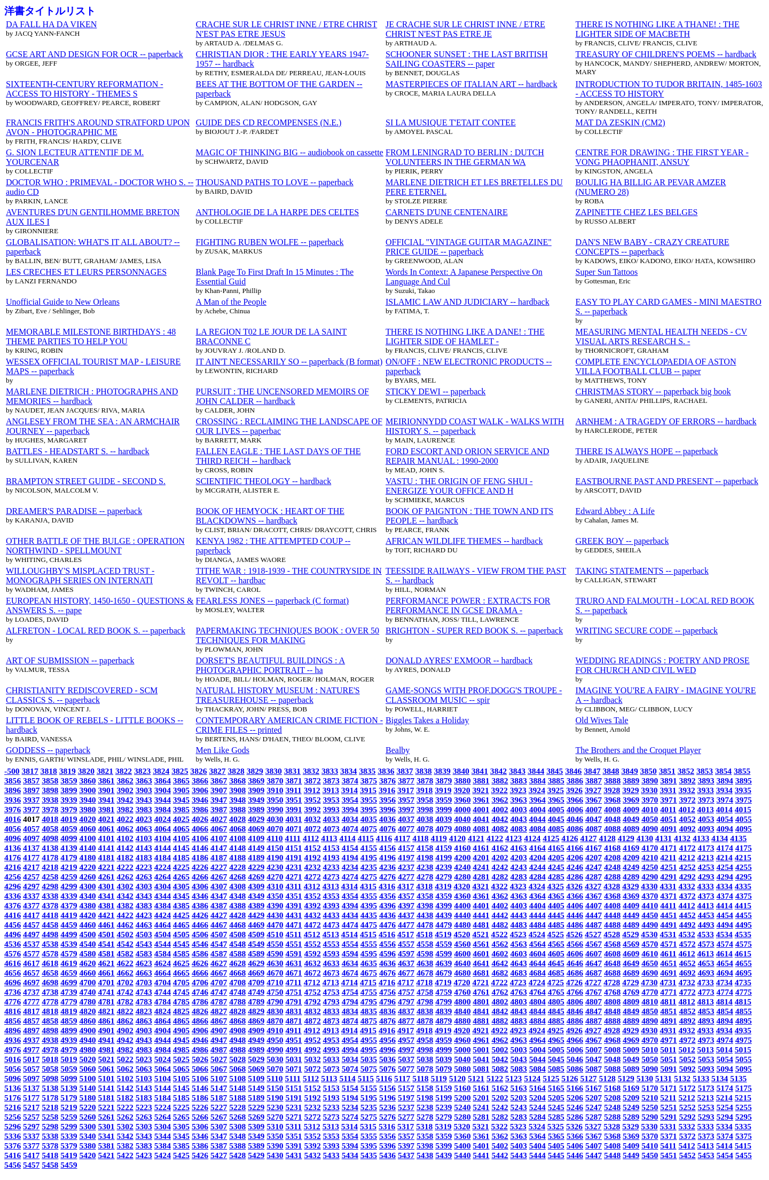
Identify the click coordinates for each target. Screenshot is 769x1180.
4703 (144, 982)
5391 (293, 1145)
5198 (425, 1097)
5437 (406, 1155)
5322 (499, 1126)
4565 (556, 943)
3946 (200, 799)
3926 (574, 790)
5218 (50, 1107)
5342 (125, 1136)
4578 (50, 953)
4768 (612, 991)
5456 (12, 1164)
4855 (743, 1011)
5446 (575, 1155)
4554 (350, 943)
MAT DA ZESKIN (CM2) (620, 122)
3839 (442, 770)
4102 (125, 838)
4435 (368, 915)
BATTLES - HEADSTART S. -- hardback (78, 451)
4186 (200, 857)
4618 (50, 963)
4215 (743, 857)
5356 (387, 1136)
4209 (631, 857)
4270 (274, 876)
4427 (218, 915)
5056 (12, 1068)
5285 (556, 1116)
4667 (218, 972)
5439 (443, 1155)
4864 (162, 1020)
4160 (462, 847)
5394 (350, 1145)
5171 (668, 1087)
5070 (274, 1068)
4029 (256, 818)
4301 (106, 886)
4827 (218, 1011)
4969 (631, 1039)
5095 (743, 1068)
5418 (50, 1155)
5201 (481, 1097)
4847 (593, 1011)
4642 (499, 963)
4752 (312, 991)
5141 (106, 1087)
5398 (425, 1145)
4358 (425, 895)
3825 (179, 770)
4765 (556, 991)
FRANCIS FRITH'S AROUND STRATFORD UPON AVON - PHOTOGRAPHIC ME (98, 127)
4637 (406, 963)
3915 (368, 790)
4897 (31, 1030)
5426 (200, 1155)
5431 (293, 1155)
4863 (144, 1020)
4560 (462, 943)
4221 (106, 867)
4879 (443, 1020)
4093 (705, 828)
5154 (350, 1087)
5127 (588, 1078)
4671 (293, 972)
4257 (31, 876)
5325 (555, 1126)
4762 (499, 991)
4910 (274, 1030)
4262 (125, 876)
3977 (31, 809)
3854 (723, 770)
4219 (68, 867)
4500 (87, 934)
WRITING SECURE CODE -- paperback (647, 630)
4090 (649, 828)
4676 (387, 972)
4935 (743, 1030)
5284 (537, 1116)
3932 (687, 790)
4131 (663, 838)
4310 (274, 886)
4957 (406, 1039)
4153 (331, 847)
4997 (406, 1049)
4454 (725, 915)
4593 (331, 953)
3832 (311, 770)
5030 (274, 1059)
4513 (331, 934)
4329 (630, 886)
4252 (687, 867)
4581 (106, 953)
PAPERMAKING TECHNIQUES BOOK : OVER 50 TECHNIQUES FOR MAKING (288, 635)
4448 (612, 915)
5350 (274, 1136)
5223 (144, 1107)
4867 (218, 1020)
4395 (368, 905)
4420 (87, 915)
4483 (519, 924)
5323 (518, 1126)
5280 (462, 1116)
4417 (31, 915)
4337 (31, 895)
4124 (532, 838)
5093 (705, 1068)
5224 (162, 1107)
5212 (687, 1097)
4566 (575, 943)
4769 (631, 991)
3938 (50, 799)
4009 (631, 809)
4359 (443, 895)
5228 (237, 1107)
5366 (575, 1136)
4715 (368, 982)
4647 (593, 963)
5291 (668, 1116)
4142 (125, 847)
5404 (537, 1145)
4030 (274, 818)
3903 (144, 790)
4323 (518, 886)
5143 (144, 1087)
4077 (406, 828)
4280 (462, 876)
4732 (687, 982)
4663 (144, 972)
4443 (519, 915)
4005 (556, 809)
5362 (499, 1136)
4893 (705, 1020)
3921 (480, 790)
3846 (573, 770)
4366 (575, 895)
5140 (87, 1087)
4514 (349, 934)
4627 (218, 963)
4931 (668, 1030)
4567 (593, 943)
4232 (312, 867)
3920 (461, 790)
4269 (256, 876)
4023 (144, 818)
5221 (106, 1107)
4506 (200, 934)
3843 (517, 770)
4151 (293, 847)
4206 (575, 857)
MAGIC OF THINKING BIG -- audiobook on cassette (289, 152)
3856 (12, 780)
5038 (425, 1059)
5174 (725, 1087)
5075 (368, 1068)
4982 (125, 1049)
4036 (387, 818)
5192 (312, 1097)
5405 (556, 1145)
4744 (162, 991)
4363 (519, 895)
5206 (575, 1097)
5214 (724, 1097)
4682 (499, 972)
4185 (181, 857)
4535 (743, 934)
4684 (537, 972)
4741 (106, 991)
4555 (368, 943)
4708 (237, 982)
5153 (331, 1087)
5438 (425, 1155)
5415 (743, 1145)
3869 (256, 780)
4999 (443, 1049)
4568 (612, 943)
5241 (481, 1107)
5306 (200, 1126)
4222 (125, 867)
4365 (556, 895)
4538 (50, 943)
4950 (274, 1039)
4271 (293, 876)
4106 (200, 838)
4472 (312, 924)
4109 (256, 838)
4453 (705, 915)
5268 (237, 1116)
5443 (519, 1155)
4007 (593, 809)
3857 (31, 780)
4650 (649, 963)
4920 (461, 1030)
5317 (405, 1126)
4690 (649, 972)
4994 (350, 1049)
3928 (611, 790)
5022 (125, 1059)
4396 (387, 905)
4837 (406, 1011)
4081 (481, 828)
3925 (555, 790)
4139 (68, 847)
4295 (743, 876)
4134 (719, 838)
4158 (425, 847)
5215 (743, 1097)
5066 (200, 1068)
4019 (68, 818)
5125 (551, 1078)
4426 (200, 915)
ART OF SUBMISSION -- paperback (70, 660)
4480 (462, 924)
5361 (481, 1136)
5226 (200, 1107)
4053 (705, 818)
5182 (125, 1097)
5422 (125, 1155)
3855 (742, 770)
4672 (312, 972)
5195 (368, 1097)
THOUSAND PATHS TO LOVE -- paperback (275, 182)
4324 (537, 886)
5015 (743, 1049)
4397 (406, 905)
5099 (68, 1078)
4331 (668, 886)
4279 (443, 876)
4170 (649, 847)
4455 (743, 915)
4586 (200, 953)
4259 (68, 876)
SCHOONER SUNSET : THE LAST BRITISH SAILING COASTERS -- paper (467, 59)
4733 (705, 982)
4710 (274, 982)
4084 (537, 828)
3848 (610, 770)
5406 (575, 1145)
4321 (480, 886)
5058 (50, 1068)
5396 (387, 1145)
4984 (162, 1049)
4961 (481, 1039)
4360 (462, 895)
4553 (331, 943)
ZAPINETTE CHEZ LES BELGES (637, 212)
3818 (49, 770)
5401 (481, 1145)
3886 (575, 780)
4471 (293, 924)
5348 (237, 1136)
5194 (350, 1097)
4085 (556, 828)
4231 (293, 867)
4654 (725, 963)
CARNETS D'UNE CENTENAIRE (447, 212)
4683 (519, 972)
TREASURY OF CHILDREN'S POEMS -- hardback (666, 54)
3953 (331, 799)
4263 (144, 876)
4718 (424, 982)
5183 (144, 1097)
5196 (387, 1097)
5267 (218, 1116)
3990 (274, 809)
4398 (425, 905)
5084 (537, 1068)
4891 (668, 1020)
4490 (649, 924)
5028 (237, 1059)
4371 (668, 895)
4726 (574, 982)
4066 (200, 828)
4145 (181, 847)
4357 (406, 895)
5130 (645, 1078)
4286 (575, 876)
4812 (687, 1001)
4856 (12, 1020)
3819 (67, 770)
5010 (649, 1049)
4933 (705, 1030)
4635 (368, 963)
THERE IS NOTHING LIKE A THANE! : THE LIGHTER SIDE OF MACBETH (658, 29)
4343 (144, 895)
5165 (556, 1087)
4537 (31, 943)
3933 (705, 790)
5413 (705, 1145)
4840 (462, 1011)
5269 (256, 1116)
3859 (68, 780)
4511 (293, 934)
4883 (519, 1020)
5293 (705, 1116)
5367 (593, 1136)
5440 (462, 1155)
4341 (106, 895)
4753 (331, 991)
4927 (593, 1030)
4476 (387, 924)
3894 (725, 780)
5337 (31, 1136)
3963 (519, 799)
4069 (256, 828)
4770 (649, 991)
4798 (425, 1001)
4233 (331, 867)
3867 (218, 780)
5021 (106, 1059)
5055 (743, 1059)
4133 (701, 838)
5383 (144, 1145)
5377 (31, 1145)
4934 (724, 1030)
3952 (312, 799)
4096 (12, 838)
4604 (537, 953)
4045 (556, 818)
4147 (218, 847)
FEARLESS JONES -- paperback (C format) (272, 600)
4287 (593, 876)
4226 (200, 867)
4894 (725, 1020)
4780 (87, 1001)
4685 (556, 972)
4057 (31, 828)
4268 (237, 876)
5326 (574, 1126)
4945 (181, 1039)
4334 (724, 886)
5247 (593, 1107)
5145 (181, 1087)
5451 (668, 1155)
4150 (274, 847)
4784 (162, 1001)
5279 (443, 1116)
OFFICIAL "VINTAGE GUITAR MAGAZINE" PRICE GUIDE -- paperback (469, 246)
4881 (481, 1020)
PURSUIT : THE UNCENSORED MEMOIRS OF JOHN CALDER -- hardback (282, 396)
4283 (519, 876)
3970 (649, 799)
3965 (556, 799)
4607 (593, 953)
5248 (612, 1107)
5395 (368, 1145)
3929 (630, 790)
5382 (125, 1145)
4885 (556, 1020)
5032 (312, 1059)
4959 (443, 1039)
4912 (312, 1030)
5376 (12, 1145)
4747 (218, 991)
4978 (50, 1049)
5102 (125, 1078)
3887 (593, 780)
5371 (668, 1136)
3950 (274, 799)
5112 (311, 1078)
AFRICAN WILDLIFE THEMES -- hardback (464, 540)
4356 (387, 895)
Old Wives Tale (602, 720)
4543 (144, 943)
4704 (162, 982)
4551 (293, 943)
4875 (368, 1020)
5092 (687, 1068)
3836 (386, 770)
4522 (499, 934)
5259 (68, 1116)
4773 (705, 991)
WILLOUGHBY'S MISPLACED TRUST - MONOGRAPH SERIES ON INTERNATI (80, 575)
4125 (551, 838)
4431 (293, 915)
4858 (50, 1020)
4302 (125, 886)
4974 (725, 1039)
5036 (387, 1059)
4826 (200, 1011)
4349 (256, 895)
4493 (705, 924)
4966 (575, 1039)
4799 (443, 1001)
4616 (12, 963)
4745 (181, 991)
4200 (462, 857)
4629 (256, 963)
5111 (293, 1078)
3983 (144, 809)
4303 (144, 886)
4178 (50, 857)
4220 (87, 867)
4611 (668, 953)
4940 (87, 1039)
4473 (331, 924)
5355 (368, 1136)
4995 (368, 1049)
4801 (481, 1001)
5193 (331, 1097)
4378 (50, 905)
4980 (87, 1049)
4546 (200, 943)
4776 (12, 1001)
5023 (144, 1059)
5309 (256, 1126)
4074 (350, 828)
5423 (144, 1155)
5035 (368, 1059)
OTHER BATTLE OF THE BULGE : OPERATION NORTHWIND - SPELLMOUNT (95, 545)
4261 (106, 876)
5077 (406, 1068)
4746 (200, 991)
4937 (31, 1039)
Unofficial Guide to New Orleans (63, 301)
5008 (612, 1049)
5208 (612, 1097)
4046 (575, 818)
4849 (631, 1011)
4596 (387, 953)
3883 (519, 780)
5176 (12, 1097)
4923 (518, 1030)
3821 (105, 770)
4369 (631, 895)
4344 (162, 895)
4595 (368, 953)
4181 (106, 857)
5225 (181, 1107)
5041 (481, 1059)
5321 (480, 1126)
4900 (87, 1030)
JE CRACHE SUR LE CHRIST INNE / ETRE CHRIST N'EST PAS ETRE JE (465, 29)
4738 (50, 991)
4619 (68, 963)
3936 (12, 799)
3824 (161, 770)
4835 (368, 1011)
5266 (200, 1116)
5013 (705, 1049)
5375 (743, 1136)
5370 (649, 1136)
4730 (649, 982)
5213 (705, 1097)
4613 (705, 953)
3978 (50, 809)
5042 (499, 1059)
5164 (537, 1087)
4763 (519, 991)
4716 (387, 982)
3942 (125, 799)
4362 (499, 895)
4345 (181, 895)
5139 (68, 1087)
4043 (519, 818)
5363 (519, 1136)
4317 (405, 886)
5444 (537, 1155)
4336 (12, 895)
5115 (366, 1078)
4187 (218, 857)
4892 (687, 1020)
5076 (387, 1068)
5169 (631, 1087)
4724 (537, 982)
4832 (312, 1011)
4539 (68, 943)
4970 (649, 1039)
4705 (181, 982)
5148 (237, 1087)
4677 (406, 972)
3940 (87, 799)
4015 (743, 809)
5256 (12, 1116)
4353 (331, 895)
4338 (50, 895)
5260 (87, 1116)
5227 (218, 1107)
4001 (481, 809)
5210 (649, 1097)
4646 (575, 963)
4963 (519, 1039)
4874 (350, 1020)
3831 (292, 770)
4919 (443, 1030)
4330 (649, 886)
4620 (87, 963)
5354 (350, 1136)
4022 (125, 818)
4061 (106, 828)
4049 (631, 818)
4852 (687, 1011)
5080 (462, 1068)
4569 (631, 943)
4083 (519, 828)
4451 (668, 915)
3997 (406, 809)
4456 (12, 924)
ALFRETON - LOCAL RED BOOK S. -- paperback (95, 630)
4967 (593, 1039)
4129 (626, 838)
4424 (162, 915)
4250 (649, 867)
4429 (256, 915)
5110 (274, 1078)
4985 (181, 1049)
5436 (387, 1155)
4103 (144, 838)
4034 (350, 818)
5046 (575, 1059)
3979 (68, 809)
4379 (68, 905)
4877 (406, 1020)
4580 (87, 953)
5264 (162, 1116)
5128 (607, 1078)
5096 (12, 1078)
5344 (162, 1136)
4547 (218, 943)
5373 (705, 1136)
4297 (31, 886)
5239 (443, 1107)
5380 (87, 1145)
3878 (425, 780)
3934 (724, 790)
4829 (256, 1011)
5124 (532, 1078)
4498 (50, 934)
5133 (701, 1078)
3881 (481, 780)
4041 (481, 818)
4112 (311, 838)
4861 (106, 1020)
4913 (331, 1030)
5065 (181, 1068)
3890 (649, 780)
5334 (724, 1126)
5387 (218, 1145)
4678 (425, 972)
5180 (87, 1097)
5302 (125, 1126)
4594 (350, 953)
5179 (68, 1097)
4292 (687, 876)
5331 (668, 1126)
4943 (144, 1039)
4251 (668, 867)
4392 (312, 905)
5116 (384, 1078)
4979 (68, 1049)
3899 (68, 790)
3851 (667, 770)
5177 (31, 1097)
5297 (31, 1126)
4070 (274, 828)
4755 (368, 991)
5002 (499, 1049)
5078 (425, 1068)
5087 (593, 1068)
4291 (668, 876)
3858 (50, 780)
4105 (181, 838)
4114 (347, 838)
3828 (236, 770)
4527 (593, 934)
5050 (649, 1059)
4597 (406, 953)
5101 (106, 1078)
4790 (274, 1001)
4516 (387, 934)
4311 (293, 886)
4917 (405, 1030)
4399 (443, 905)
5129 (626, 1078)
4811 (668, 1001)
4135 (738, 838)
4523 (518, 934)
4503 (144, 934)
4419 (68, 915)
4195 (368, 857)
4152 (312, 847)
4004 (537, 809)
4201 (481, 857)
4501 (106, 934)
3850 (648, 770)
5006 (575, 1049)
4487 (593, 924)
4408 (612, 905)
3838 (423, 770)
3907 (218, 790)
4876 (387, 1020)
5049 (631, 1059)
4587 (218, 953)
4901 (106, 1030)
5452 (687, 1155)
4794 (350, 1001)
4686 (575, 972)
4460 (87, 924)
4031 (293, 818)
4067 (218, 828)
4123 (513, 838)
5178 (50, 1097)
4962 (499, 1039)
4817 (31, 1011)
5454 (725, 1155)
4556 (387, 943)
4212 (687, 857)
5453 (705, 1155)
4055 (743, 818)
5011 (668, 1049)
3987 (218, 809)
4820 (87, 1011)
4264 (162, 876)
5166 (575, 1087)
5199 (443, 1097)
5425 (181, 1155)
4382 (125, 905)
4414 (724, 905)
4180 (87, 857)
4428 (237, 915)
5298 (50, 1126)
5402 (499, 1145)
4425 (181, 915)
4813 (705, 1001)
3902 (125, 790)
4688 (612, 972)
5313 (331, 1126)
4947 (218, 1039)
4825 (181, 1011)
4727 (593, 982)
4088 (612, 828)
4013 (705, 809)
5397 (406, 1145)
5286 (575, 1116)
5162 (499, 1087)
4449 (631, 915)
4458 (50, 924)
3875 (368, 780)
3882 (499, 780)
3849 (630, 770)
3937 (31, 799)
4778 (50, 1001)
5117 (402, 1078)
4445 (556, 915)
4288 (612, 876)
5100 (87, 1078)
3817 (30, 770)
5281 (481, 1116)
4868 (237, 1020)
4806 (575, 1001)
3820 (86, 770)
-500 (12, 770)
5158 (425, 1087)
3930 (649, 790)
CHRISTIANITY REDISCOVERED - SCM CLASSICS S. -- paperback (82, 695)
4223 (144, 867)
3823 (142, 770)
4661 (106, 972)
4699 (68, 982)
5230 (274, 1107)
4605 (556, 953)
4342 (125, 895)
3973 (705, 799)
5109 (256, 1078)
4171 (668, 847)
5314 (349, 1126)
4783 (144, 1001)
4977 (31, 1049)
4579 (68, 953)
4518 (424, 934)
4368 (612, 895)
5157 (406, 1087)
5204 (537, 1097)
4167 (593, 847)
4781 (106, 1001)
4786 (200, 1001)
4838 (425, 1011)
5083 (519, 1068)
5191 (293, 1097)
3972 (687, 799)
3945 (181, 799)
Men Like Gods (222, 750)
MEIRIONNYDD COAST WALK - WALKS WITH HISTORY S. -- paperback (475, 426)
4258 (50, 876)
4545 (181, 943)
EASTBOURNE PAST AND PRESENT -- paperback (667, 481)
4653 (705, 963)
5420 (87, 1155)
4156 (387, 847)
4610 (649, 953)
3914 (349, 790)
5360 (462, 1136)
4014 (724, 809)
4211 (668, 857)
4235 (368, 867)
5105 (181, 1078)
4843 (519, 1011)
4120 (457, 838)
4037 (406, 818)
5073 (331, 1068)
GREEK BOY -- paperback (622, 540)
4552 (312, 943)
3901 (106, 790)
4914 (349, 1030)
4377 (31, 905)
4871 (293, 1020)
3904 (162, 790)
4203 (519, 857)
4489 (631, 924)
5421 (106, 1155)
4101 (106, 838)
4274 (350, 876)
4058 (50, 828)
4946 (200, 1039)
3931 (668, 790)
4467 (218, 924)
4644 (537, 963)
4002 (499, 809)
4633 (331, 963)
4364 (537, 895)
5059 (68, 1068)
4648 (612, 963)
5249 (631, 1107)
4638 (425, 963)
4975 (743, 1039)
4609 (631, 953)
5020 (87, 1059)
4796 (387, 1001)
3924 (537, 790)
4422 (125, 915)
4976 (12, 1049)
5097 (31, 1078)
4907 (218, 1030)
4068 (237, 828)
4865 (181, 1020)
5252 (687, 1107)
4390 (274, 905)
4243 (519, 867)
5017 (31, 1059)
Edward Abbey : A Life (615, 511)
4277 (406, 876)
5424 (162, 1155)
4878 (425, 1020)
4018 (50, 818)
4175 (743, 847)
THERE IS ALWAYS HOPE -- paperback (647, 451)
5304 (162, 1126)
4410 (649, 905)
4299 (68, 886)
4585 (181, 953)
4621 (106, 963)
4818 (50, 1011)
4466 (200, 924)
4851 (668, 1011)
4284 (537, 876)
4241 (481, 867)
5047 (593, 1059)
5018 (50, 1059)
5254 (725, 1107)
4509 (256, 934)
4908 (237, 1030)
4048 (612, 818)
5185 (181, 1097)
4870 (274, 1020)
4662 (125, 972)
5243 (519, 1107)
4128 (607, 838)
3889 (631, 780)
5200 (462, 1097)
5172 (687, 1087)
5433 (331, 1155)
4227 (218, 867)
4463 (144, 924)
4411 (668, 905)
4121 (476, 838)
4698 (50, 982)
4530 (649, 934)
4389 (256, 905)
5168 (612, 1087)
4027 (218, 818)
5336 (12, 1136)
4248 (612, 867)
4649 (631, 963)
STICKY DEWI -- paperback (435, 391)
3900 (87, 790)
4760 (462, 991)
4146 (200, 847)
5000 (462, 1049)
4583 (144, 953)
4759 (443, 991)
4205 (556, 857)
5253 (705, 1107)
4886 (575, 1020)
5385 (181, 1145)
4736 (12, 991)
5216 (12, 1107)
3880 (462, 780)
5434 (350, 1155)
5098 (50, 1078)
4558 (425, 943)
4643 (519, 963)
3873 (331, 780)
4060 (87, 828)
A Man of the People (231, 301)
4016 (12, 818)
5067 (218, 1068)
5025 (181, 1059)
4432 (312, 915)
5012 (687, 1049)
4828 (237, 1011)
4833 (331, 1011)
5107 (218, 1078)
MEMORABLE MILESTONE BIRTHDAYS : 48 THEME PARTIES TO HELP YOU (91, 336)
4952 (312, 1039)
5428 (237, 1155)
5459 (68, 1164)
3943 (144, 799)
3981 (106, 809)
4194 (350, 857)
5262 (125, 1116)
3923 (518, 790)
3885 (556, 780)
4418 (50, 915)
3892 (687, 780)
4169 (631, 847)
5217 (31, 1107)
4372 (687, 895)
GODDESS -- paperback (48, 750)
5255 (743, 1107)
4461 (106, 924)
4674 (350, 972)
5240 (462, 1107)
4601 (481, 953)
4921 (480, 1030)
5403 (519, 1145)
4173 (705, 847)
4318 (424, 886)
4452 (687, 915)
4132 (682, 838)
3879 (443, 780)
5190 (274, 1097)
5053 (705, 1059)
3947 (218, 799)
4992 (312, 1049)
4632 (312, 963)
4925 (555, 1030)
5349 (256, 1136)
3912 (312, 790)
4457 (31, 924)
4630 (274, 963)
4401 (481, 905)
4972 (687, 1039)
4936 (12, 1039)
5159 (443, 1087)
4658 (50, 972)
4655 (743, 963)
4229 (256, 867)
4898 (50, 1030)
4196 (387, 857)
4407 (593, 905)
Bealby (398, 750)
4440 (462, 915)
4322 (499, 886)
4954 (350, 1039)
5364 (537, 1136)
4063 (144, 828)
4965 (556, 1039)
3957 (406, 799)
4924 (537, 1030)
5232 (312, 1107)
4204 (537, 857)
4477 (406, 924)
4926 (574, 1030)
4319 (443, 886)
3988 (237, 809)
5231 (293, 1107)
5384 (162, 1145)
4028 (237, 818)
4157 (406, 847)
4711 (293, 982)
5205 (556, 1097)
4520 (461, 934)
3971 (668, 799)
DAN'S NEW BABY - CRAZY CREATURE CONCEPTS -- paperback (652, 246)
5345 (181, 1136)
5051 (668, 1059)
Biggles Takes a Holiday (427, 720)
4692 (687, 972)
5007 (593, 1049)
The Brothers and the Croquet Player (638, 750)
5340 (87, 1136)
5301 (106, 1126)
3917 (405, 790)
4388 (237, 905)
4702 (125, 982)
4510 (274, 934)
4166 (575, 847)
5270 (274, 1116)
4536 (12, 943)
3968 (612, 799)
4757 (406, 991)
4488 (612, 924)
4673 (331, 972)
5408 (612, 1145)
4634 (350, 963)
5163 (519, 1087)
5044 (537, 1059)
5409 (631, 1145)
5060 (87, 1068)
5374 (725, 1136)
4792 (312, 1001)
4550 (274, 943)
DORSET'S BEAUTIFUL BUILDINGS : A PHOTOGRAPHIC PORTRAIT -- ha (271, 665)
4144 (162, 847)
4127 (588, 838)
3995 (368, 809)
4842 (499, 1011)
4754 (350, 991)
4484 (537, 924)
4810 (649, 1001)
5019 (68, 1059)
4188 (237, 857)
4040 (462, 818)
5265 (181, 1116)
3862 (125, 780)
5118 (420, 1078)
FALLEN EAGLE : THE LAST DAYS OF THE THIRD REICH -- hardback (278, 456)
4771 (668, 991)
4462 (125, 924)
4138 (50, 847)
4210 (649, 857)
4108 (237, 838)
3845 (554, 770)
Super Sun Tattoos (607, 271)
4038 (425, 818)
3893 (705, 780)
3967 (593, 799)
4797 (406, 1001)
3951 (293, 799)
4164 (537, 847)
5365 (556, 1136)
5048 (612, 1059)
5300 (87, 1126)
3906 (200, 790)
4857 (31, 1020)
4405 (556, 905)
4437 (406, 915)
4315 (368, 886)
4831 (293, 1011)
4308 (237, 886)
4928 (611, 1030)
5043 (519, 1059)
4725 (555, 982)
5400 (462, 1145)
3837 (404, 770)
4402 (499, 905)
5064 (162, 1068)
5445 (556, 1155)
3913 (331, 790)
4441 (481, 915)
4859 (68, 1020)
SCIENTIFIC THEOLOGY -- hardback (264, 481)
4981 (106, 1049)
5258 (50, 1116)
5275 (368, 1116)
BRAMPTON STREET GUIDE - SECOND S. (86, 481)
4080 (462, 828)
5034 (350, 1059)
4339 (68, 895)
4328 (611, 886)
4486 (575, 924)
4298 (50, 886)
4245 (556, 867)
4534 (724, 934)
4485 (556, 924)
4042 (499, 818)
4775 (743, 991)
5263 (144, 1116)
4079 (443, 828)
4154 (350, 847)
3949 (256, 799)
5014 (724, 1049)
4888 (612, 1020)
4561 (481, 943)
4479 (443, 924)
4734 (724, 982)
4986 (200, 1049)
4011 (668, 809)
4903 (144, 1030)
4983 (144, 1049)
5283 (519, 1116)
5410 (649, 1145)
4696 (12, 982)
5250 (649, 1107)
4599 (443, 953)
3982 (125, 809)
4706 (200, 982)
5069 (256, 1068)
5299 (68, 1126)
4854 (725, 1011)
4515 (368, 934)
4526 (574, 934)
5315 (368, 1126)
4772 (687, 991)
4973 (705, 1039)
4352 (312, 895)
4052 (687, 818)
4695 (743, 972)
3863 (144, 780)
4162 (499, 847)
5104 (162, 1078)
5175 (743, 1087)
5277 (406, 1116)
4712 (312, 982)
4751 (293, 991)
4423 (144, 915)
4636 (387, 963)
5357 (406, 1136)
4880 (462, 1020)
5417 (31, 1155)
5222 (125, 1107)
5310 (274, 1126)
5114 (347, 1078)
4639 (443, 963)
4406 (575, 905)
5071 (293, 1068)
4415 (743, 905)
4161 (481, 847)
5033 (331, 1059)
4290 (649, 876)
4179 (68, 857)
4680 (462, 972)
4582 (125, 953)
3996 (387, 809)
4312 (312, 886)
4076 (387, 828)
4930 (649, 1030)
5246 (575, 1107)
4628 (237, 963)
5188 (237, 1097)
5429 (256, 1155)
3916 (387, 790)
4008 (612, 809)
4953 (331, 1039)
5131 (663, 1078)
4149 (256, 847)
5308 (237, 1126)
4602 (499, 953)
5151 (293, 1087)
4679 (443, 972)
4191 (293, 857)
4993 (331, 1049)
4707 (218, 982)
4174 (725, 847)
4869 (256, 1020)
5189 (256, 1097)
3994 (350, 809)
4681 (481, 972)
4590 (274, 953)
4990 (274, 1049)
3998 (425, 809)
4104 (162, 838)
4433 (331, 915)
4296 (12, 886)
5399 (443, 1145)
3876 (387, 780)
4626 (200, 963)
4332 (687, 886)
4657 (31, 972)
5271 (293, 1116)
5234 (350, 1107)
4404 (537, 905)
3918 (424, 790)
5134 (719, 1078)
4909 (256, 1030)
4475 (368, 924)
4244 (537, 867)
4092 (687, 828)
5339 (68, 1136)
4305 (181, 886)
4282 (499, 876)
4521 (480, 934)
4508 (237, 934)
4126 (569, 838)
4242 (499, 867)
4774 (725, 991)
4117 (402, 838)
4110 (274, 838)
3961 (481, 799)
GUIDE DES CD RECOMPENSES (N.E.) (269, 122)
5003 (519, 1049)
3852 (686, 770)
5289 (631, 1116)
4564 (537, 943)
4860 (87, 1020)
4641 (481, 963)
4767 (593, 991)
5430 (274, 1155)
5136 (12, 1087)
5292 (687, 1116)
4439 (443, 915)
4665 (181, 972)
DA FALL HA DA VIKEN (51, 24)
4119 (439, 838)
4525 (555, 934)
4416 (12, 915)
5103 (144, 1078)
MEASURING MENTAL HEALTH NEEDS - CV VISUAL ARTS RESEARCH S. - (662, 336)
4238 (425, 867)
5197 (406, 1097)
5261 (106, 1116)
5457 (31, 1164)
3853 (704, 770)
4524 (537, 934)
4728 (611, 982)
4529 (630, 934)
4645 (556, 963)
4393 (331, 905)
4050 (649, 818)
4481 (481, 924)
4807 (593, 1001)
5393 (331, 1145)
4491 (668, 924)
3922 (499, 790)
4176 (12, 857)
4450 (649, 915)
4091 (668, 828)
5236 (387, 1107)
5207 (593, 1097)
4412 (687, 905)
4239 (443, 867)
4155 (368, 847)
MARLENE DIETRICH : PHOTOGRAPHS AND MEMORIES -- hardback (92, 396)
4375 (743, 895)
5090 (649, 1068)
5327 (593, 1126)
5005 (556, 1049)
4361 (481, 895)
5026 (200, 1059)
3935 (743, 790)
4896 (12, 1030)
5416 (12, 1155)
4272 (312, 876)
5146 (200, 1087)
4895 (743, 1020)
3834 (348, 770)
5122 (494, 1078)
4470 (274, 924)
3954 (350, 799)
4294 (725, 876)
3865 (181, 780)
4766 (575, 991)
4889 (631, 1020)
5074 (350, 1068)
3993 (331, 809)
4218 (50, 867)
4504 (162, 934)
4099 (68, 838)
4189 (256, 857)
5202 (499, 1097)
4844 (537, 1011)
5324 (537, 1126)
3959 (443, 799)
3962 (499, 799)
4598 (425, 953)
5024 (162, 1059)
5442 (499, 1155)
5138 (50, 1087)
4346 (200, 895)
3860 (87, 780)
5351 (293, 1136)
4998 (425, 1049)
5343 (144, 1136)
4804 (537, 1001)
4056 (12, 828)
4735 (743, 982)
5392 (312, 1145)
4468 (237, 924)
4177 (31, 857)
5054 (725, 1059)
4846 (575, 1011)
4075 (368, 828)
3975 (743, 799)
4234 (350, 867)
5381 (106, 1145)
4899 (68, 1030)
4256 (12, 876)
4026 (200, 818)
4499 (68, 934)
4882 (499, 1020)
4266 (200, 876)
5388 (237, 1145)
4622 (125, 963)
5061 (106, 1068)
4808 (612, 1001)
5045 (556, 1059)
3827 (217, 770)
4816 (12, 1011)
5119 (439, 1078)
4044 (537, 818)
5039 (443, 1059)
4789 (256, 1001)
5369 (631, 1136)
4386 (200, 905)
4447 (593, 915)
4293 (705, 876)
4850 (649, 1011)
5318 (424, 1126)
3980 (87, 809)
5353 (331, 1136)
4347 (218, 895)
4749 (256, 991)
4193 (331, 857)
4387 (218, 905)
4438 (425, 915)
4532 (687, 934)
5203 (519, 1097)
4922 (499, 1030)
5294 (725, 1116)
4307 (218, 886)
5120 (457, 1078)
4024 (162, 818)
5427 (218, 1155)
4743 (144, 991)
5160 (462, 1087)
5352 (312, 1136)
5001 (481, 1049)
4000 (462, 809)
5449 (631, 1155)
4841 (481, 1011)
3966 (575, 799)
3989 (256, 809)
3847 (592, 770)
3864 (162, 780)
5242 (499, 1107)
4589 (256, 953)
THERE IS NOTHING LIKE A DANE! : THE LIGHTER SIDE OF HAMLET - (465, 336)
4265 (181, 876)
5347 (218, 1136)
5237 (406, 1107)
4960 (462, 1039)
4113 (329, 838)
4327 (593, 886)
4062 (125, 828)
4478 (425, 924)
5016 (12, 1059)
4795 (368, 1001)
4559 (443, 943)
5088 (612, 1068)
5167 (593, 1087)
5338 (50, 1136)
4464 (162, 924)
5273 (331, 1116)
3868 (237, 780)
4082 (499, 828)
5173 (705, 1087)
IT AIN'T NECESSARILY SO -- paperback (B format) (289, 361)
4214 (724, 857)
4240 (462, 867)
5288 (612, 1116)
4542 (125, 943)
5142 (125, 1087)
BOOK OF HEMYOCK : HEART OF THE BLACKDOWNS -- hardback (270, 515)
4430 (274, 915)
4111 (293, 838)
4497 (31, 934)
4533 (705, 934)
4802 (499, 1001)
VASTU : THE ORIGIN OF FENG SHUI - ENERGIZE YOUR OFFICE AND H (459, 486)
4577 (31, 953)
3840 (461, 770)
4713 (331, 982)
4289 (631, 876)
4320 (461, 886)
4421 (106, 915)
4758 (425, 991)
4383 (144, 905)
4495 (743, 924)
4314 (349, 886)
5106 (200, 1078)
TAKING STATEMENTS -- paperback (642, 570)
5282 (499, 1116)
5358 (425, 1136)
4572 (687, 943)
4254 (725, 867)
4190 (274, 857)
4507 (218, 934)
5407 (593, 1145)
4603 (519, 953)
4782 (125, 1001)
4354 (350, 895)
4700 (87, 982)
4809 (631, 1001)
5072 (312, 1068)
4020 (87, 818)
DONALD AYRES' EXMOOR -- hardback (459, 660)
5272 (312, 1116)
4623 (144, 963)
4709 (256, 982)
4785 (181, 1001)
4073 (331, 828)
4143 (144, 847)
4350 (274, 895)
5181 (106, 1097)
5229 (256, 1107)
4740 (87, 991)
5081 (481, 1068)
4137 (31, 847)
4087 (593, 828)
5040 (462, 1059)
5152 (312, 1087)
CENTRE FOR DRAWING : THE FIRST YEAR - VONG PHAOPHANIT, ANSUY (662, 157)
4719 (443, 982)
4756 (387, 991)
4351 (293, 895)
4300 (87, 886)
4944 (162, 1039)
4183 (144, 857)
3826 (198, 770)
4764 (537, 991)
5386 (200, 1145)
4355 (368, 895)
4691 (668, 972)
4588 (237, 953)
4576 (12, 953)
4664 (162, 972)
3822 (123, 770)
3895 (743, 780)
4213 (705, 857)
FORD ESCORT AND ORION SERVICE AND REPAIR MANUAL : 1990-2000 (467, 456)
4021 (106, 818)
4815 (743, 1001)
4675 (368, 972)
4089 (631, 828)
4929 (630, 1030)
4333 (705, 886)
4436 (387, 915)
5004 (537, 1049)
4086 (575, 828)
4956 (387, 1039)
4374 (725, 895)
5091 (668, 1068)
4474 (350, 924)
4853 (705, 1011)
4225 (181, 867)
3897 (31, 790)
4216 (12, 867)
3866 (200, 780)
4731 (668, 982)
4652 (687, 963)
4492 (687, 924)
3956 (387, 799)
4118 (420, 838)
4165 (556, 847)
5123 (513, 1078)
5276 (387, 1116)
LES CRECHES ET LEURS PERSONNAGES (86, 271)
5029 (256, 1059)
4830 (274, 1011)
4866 (200, 1020)
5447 (593, 1155)
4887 (593, 1020)
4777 (31, 1001)
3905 (181, 790)
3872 (312, 780)
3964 (537, 799)
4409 (631, 905)
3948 (237, 799)
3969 (631, 799)
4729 (630, 982)
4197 (406, 857)
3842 (498, 770)
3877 (406, 780)
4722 (499, 982)
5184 (162, 1097)
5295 (743, 1116)
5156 (387, 1087)
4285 (556, 876)
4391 (293, 905)
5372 (687, 1136)
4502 (125, 934)
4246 (575, 867)
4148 (237, 847)
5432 (312, 1155)
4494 (725, 924)
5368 (612, 1136)
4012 (687, 809)
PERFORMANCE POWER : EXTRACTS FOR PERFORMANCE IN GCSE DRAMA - (468, 605)
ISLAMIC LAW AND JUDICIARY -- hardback (468, 301)
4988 (237, 1049)
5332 (687, 1126)
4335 (743, 886)
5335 (743, 1126)
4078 (425, 828)
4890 (649, 1020)
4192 (312, 857)
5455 (743, 1155)
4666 (200, 972)
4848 (612, 1011)
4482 (499, 924)
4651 (668, 963)
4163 (519, 847)
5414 (724, 1145)
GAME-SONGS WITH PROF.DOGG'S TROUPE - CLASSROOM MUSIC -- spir (474, 695)
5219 (68, 1107)
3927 (593, 790)
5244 (537, 1107)
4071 (293, 828)
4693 (705, 972)
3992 (312, 809)
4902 (125, 1030)
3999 (443, 809)
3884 (537, 780)
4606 (575, 953)
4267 (218, 876)
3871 (293, 780)
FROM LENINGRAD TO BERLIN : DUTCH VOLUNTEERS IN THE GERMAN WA (465, 157)
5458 (50, 1164)
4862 (125, 1020)
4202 (499, 857)
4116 (384, 838)
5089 (631, 1068)
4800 (462, 1001)
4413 (705, 905)
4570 (649, 943)
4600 (462, 953)
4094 (725, 828)
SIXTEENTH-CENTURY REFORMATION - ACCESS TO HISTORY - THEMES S (84, 89)
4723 (518, 982)
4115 (366, 838)
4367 (593, 895)
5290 (649, 1116)
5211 (668, 1097)
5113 (329, 1078)
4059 (68, 828)
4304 (162, 886)
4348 (237, 895)
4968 (612, 1039)
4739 (68, 991)
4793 (331, 1001)
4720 (461, 982)
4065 (181, 828)
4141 (106, 847)
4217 (31, 867)
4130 (645, 838)
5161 (481, 1087)
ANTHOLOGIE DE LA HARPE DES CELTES (277, 212)
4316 (387, 886)
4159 (443, 847)
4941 (106, 1039)
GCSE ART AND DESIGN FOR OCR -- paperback (94, 54)
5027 (218, 1059)
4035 (368, 818)
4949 (256, 1039)
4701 (106, 982)
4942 (125, 1039)
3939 (68, 799)
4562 (499, 943)
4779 (68, 1001)
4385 (181, 905)
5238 (425, 1107)
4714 (349, 982)
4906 (200, 1030)
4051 (668, 818)
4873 (331, 1020)
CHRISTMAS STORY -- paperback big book (653, 391)
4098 (50, 838)
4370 (649, 895)
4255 (743, 867)
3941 (106, 799)
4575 (743, 943)
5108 (237, 1078)
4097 (31, 838)
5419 (68, 1155)
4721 (480, 982)
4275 (368, 876)
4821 (106, 1011)
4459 (68, 924)
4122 (494, 838)
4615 (743, 953)
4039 (443, 818)
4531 (668, 934)
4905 (181, 1030)
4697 (31, 982)
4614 (724, 953)
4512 (312, 934)
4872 (312, 1020)
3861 (106, 780)
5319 (443, 1126)
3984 (162, 809)
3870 (274, 780)
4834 (350, 1011)
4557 (406, 943)
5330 (649, 1126)
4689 (631, 972)
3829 (255, 770)
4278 (425, 876)
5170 (649, 1087)
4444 (537, 915)
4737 (31, 991)
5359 (443, 1136)
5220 (87, 1107)
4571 (668, 943)
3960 (462, 799)
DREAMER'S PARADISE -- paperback (74, 511)
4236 (387, 867)
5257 (31, 1116)
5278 (425, 1116)
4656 (12, 972)
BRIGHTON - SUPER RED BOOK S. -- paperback (474, 630)
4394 (350, 905)
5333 (705, 1126)
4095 (743, 828)
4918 (424, 1030)
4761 (481, 991)
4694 (725, 972)
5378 (50, 1145)
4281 (481, 876)
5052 (687, 1059)
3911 (293, 790)
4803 (519, 1001)
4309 (256, 886)
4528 (611, 934)
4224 (162, 867)
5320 (461, 1126)
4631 (293, 963)
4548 (237, 943)
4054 (725, 818)
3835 (367, 770)
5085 (556, 1068)
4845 (556, 1011)
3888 (612, 780)
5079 (443, 1068)
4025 (181, 818)
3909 (256, 790)
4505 (181, 934)
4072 (312, 828)
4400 (462, 905)
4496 (12, 934)
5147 (218, 1087)
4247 (593, 867)
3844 (536, 770)
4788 (237, 1001)
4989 (256, 1049)
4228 (237, 867)
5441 (481, 1155)
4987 (218, 1049)
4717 (405, 982)
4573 (705, 943)
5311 (293, 1126)
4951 (293, 1039)
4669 (256, 972)
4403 (519, 905)
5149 (256, 1087)
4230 (274, 867)
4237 (406, 867)
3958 (425, 799)
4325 (555, 886)
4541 (106, 943)
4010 (649, 809)
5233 (331, 1107)
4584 (162, 953)
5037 (406, 1059)
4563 (519, 943)
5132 (682, 1078)
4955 (368, 1039)
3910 (274, 790)
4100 (87, 838)
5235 (368, 1107)
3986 (200, 809)
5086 (575, 1068)
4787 (218, 1001)
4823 (144, 1011)
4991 (293, 1049)
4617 (31, 963)
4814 (724, 1001)
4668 (237, 972)
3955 (368, 799)
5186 (200, 1097)
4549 (256, 943)
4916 (387, 1030)
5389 (256, 1145)
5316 (387, 1126)
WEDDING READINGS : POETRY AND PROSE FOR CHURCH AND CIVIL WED (663, 665)
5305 (181, 1126)
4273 (331, 876)
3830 (273, 770)
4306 (200, 886)
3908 (237, 790)
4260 (87, 876)
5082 (499, 1068)
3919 (443, 790)
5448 (612, 1155)
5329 (630, 1126)
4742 (125, 991)
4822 (125, 1011)
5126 (569, 1078)
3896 (12, 790)
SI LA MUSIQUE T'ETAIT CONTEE (451, 122)
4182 (125, 857)
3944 (162, 799)
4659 (68, 972)
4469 (256, 924)
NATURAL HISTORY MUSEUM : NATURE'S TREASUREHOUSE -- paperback (278, 695)
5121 (476, 1078)
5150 (274, 1087)
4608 (612, 953)
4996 (387, 1049)
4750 (274, 991)
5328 (611, 1126)
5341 (106, 1136)
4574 (725, 943)
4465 (181, 924)
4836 (387, 1011)
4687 (593, 972)
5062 (125, 1068)
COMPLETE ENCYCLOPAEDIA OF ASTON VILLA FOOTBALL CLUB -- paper (656, 366)
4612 (687, 953)
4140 (87, 847)
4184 (162, 857)
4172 (687, 847)
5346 (200, 1136)
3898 (50, 790)
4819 (68, 1011)
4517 (405, 934)
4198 (425, 857)
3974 (725, 799)
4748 (237, 991)
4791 (293, 1001)
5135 (738, 1078)
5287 (593, 1116)
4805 (556, 1001)
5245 (556, 1107)
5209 (631, 1097)
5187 (218, 1097)
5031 (293, 1059)
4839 (443, 1011)
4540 (87, 943)
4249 (631, 867)
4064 (162, 828)
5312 (312, 1126)
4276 (387, 876)
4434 (350, 915)
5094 (725, 1068)
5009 (631, 1049)
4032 (312, 818)
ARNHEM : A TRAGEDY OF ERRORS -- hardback (666, 421)
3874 (350, 780)
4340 (87, 895)
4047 (593, 818)
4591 (293, 953)
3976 (12, 809)
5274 (350, 1116)
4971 (668, 1039)
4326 (574, 886)
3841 (480, 770)
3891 (668, 780)
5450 (649, 1155)
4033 (331, 818)
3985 (181, 809)
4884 (537, 1020)
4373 (705, 895)
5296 (12, 1126)
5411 (668, 1145)
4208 (612, 857)
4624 (162, 963)
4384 (162, 905)
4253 (705, 867)
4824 (162, 1011)
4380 (87, 905)
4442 (499, 915)
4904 (162, 1030)
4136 (12, 847)
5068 (237, 1068)
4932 (687, 1030)
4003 (519, 809)
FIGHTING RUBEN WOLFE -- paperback (270, 242)
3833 (329, 770)
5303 (144, 1126)
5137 (31, 1087)
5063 (144, 1068)
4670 (274, 972)
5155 (368, 1087)
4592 (312, 953)
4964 (537, 1039)
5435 (368, 1155)
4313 (331, 886)
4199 (443, 857)
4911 (293, 1030)
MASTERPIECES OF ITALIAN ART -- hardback (471, 84)
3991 (293, 809)
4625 (181, 963)
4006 (575, 809)
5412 (687, 1145)
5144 (162, 1087)
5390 (274, 1145)
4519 (443, 934)
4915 (368, 1030)
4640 (462, 963)
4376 (12, 905)
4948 (237, 1039)
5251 (668, 1107)
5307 (218, 1126)
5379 (68, 1145)
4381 (106, 905)
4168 (612, 847)
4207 (593, 857)
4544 (162, 943)
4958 (425, 1039)
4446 (575, 915)
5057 (31, 1068)
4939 (68, 1039)
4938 (50, 1039)
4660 (87, 972)
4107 (218, 838)
